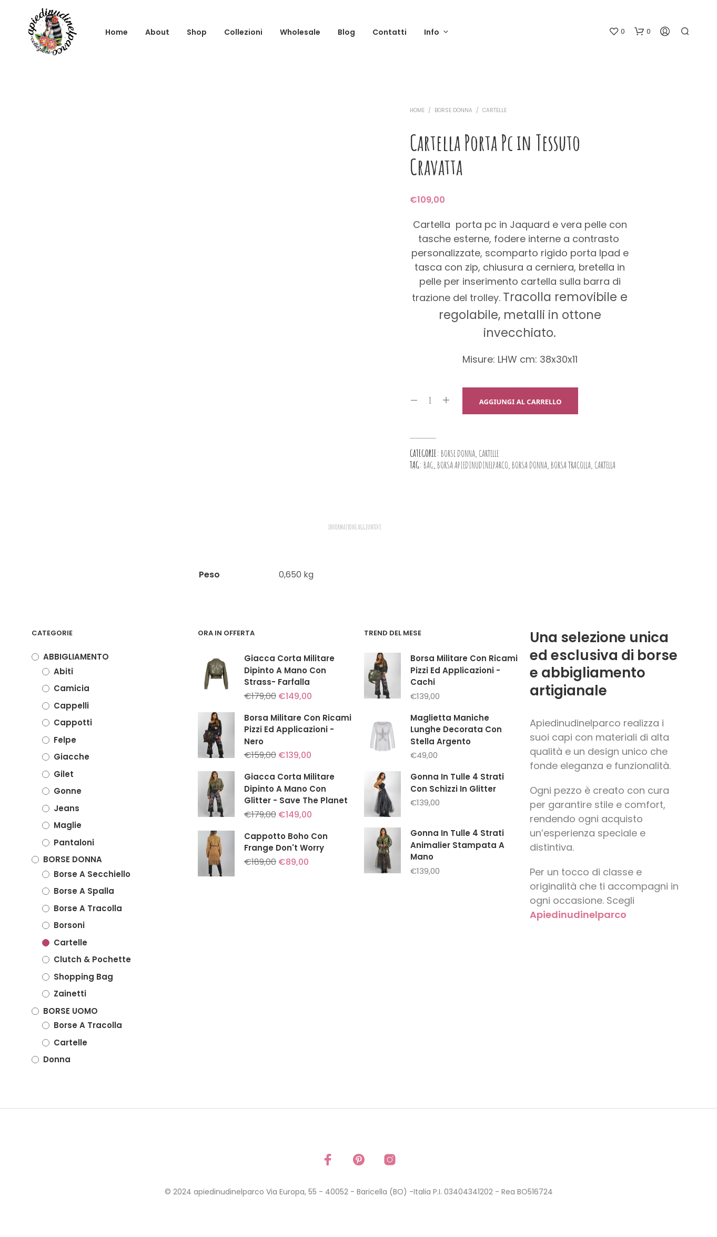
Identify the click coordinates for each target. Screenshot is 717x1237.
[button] (617, 31)
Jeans (66, 808)
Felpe (65, 739)
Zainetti (70, 993)
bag (428, 465)
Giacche (71, 756)
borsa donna (529, 465)
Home (116, 32)
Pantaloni (74, 842)
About (157, 32)
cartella (604, 465)
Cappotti (73, 722)
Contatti (389, 32)
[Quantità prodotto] (430, 400)
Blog (346, 32)
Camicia (71, 688)
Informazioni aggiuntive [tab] (354, 527)
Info (431, 32)
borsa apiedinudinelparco (472, 465)
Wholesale (300, 32)
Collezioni (243, 32)
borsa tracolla (571, 465)
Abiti (63, 671)
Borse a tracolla (88, 908)
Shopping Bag (83, 976)
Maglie (68, 825)
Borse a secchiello (92, 874)
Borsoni (69, 925)
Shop (197, 32)
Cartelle (494, 110)
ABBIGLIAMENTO (76, 656)
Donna (56, 1059)
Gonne (68, 790)
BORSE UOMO (70, 1010)
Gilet (64, 774)
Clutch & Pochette (92, 959)
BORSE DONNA (453, 110)
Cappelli (71, 705)
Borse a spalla (84, 890)
